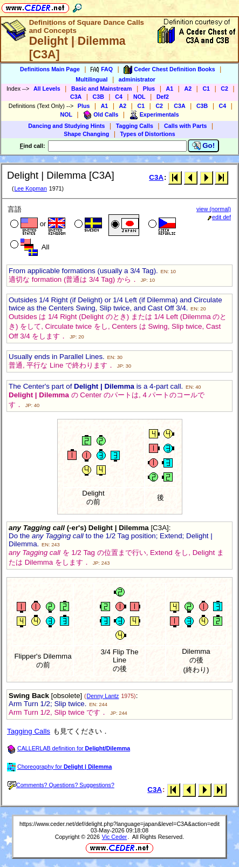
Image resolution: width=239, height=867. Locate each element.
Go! (203, 145)
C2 (224, 88)
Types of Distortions (147, 134)
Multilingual (91, 79)
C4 (118, 96)
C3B (98, 96)
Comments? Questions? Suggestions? (61, 785)
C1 (206, 88)
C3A (75, 96)
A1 (170, 88)
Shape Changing (86, 134)
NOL (139, 96)
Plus (149, 88)
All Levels (46, 88)
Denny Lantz (103, 696)
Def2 (162, 96)
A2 (188, 88)
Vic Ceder (114, 837)
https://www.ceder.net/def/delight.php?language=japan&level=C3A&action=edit (119, 824)
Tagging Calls (134, 126)
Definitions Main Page (50, 69)
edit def (219, 217)
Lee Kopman (30, 188)
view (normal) (213, 209)
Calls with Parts (185, 126)
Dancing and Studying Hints (66, 126)
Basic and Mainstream (101, 88)
